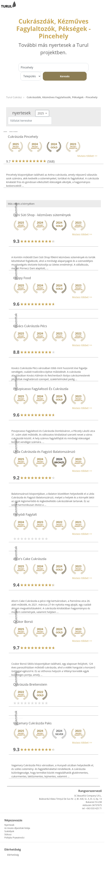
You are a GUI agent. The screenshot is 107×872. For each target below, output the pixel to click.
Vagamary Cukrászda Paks (32, 723)
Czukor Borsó (23, 621)
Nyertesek (9, 824)
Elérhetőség (13, 854)
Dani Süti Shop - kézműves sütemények (42, 215)
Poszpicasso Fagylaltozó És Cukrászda (40, 389)
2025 (41, 113)
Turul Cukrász (14, 97)
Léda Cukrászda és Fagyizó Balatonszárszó (44, 451)
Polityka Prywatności (14, 837)
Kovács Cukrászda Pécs (30, 326)
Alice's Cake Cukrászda (29, 559)
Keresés (64, 76)
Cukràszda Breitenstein (30, 684)
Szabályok (9, 831)
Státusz (8, 834)
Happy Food (22, 278)
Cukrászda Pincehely (23, 136)
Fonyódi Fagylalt (25, 514)
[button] (51, 156)
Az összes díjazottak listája (17, 828)
